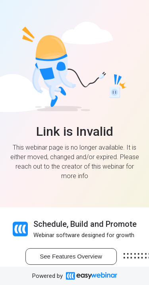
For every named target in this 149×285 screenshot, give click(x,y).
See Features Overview (71, 256)
